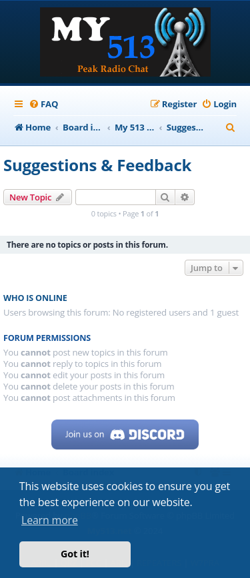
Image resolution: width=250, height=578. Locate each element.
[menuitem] (43, 104)
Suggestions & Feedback (97, 165)
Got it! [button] (75, 553)
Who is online (35, 298)
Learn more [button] (49, 520)
